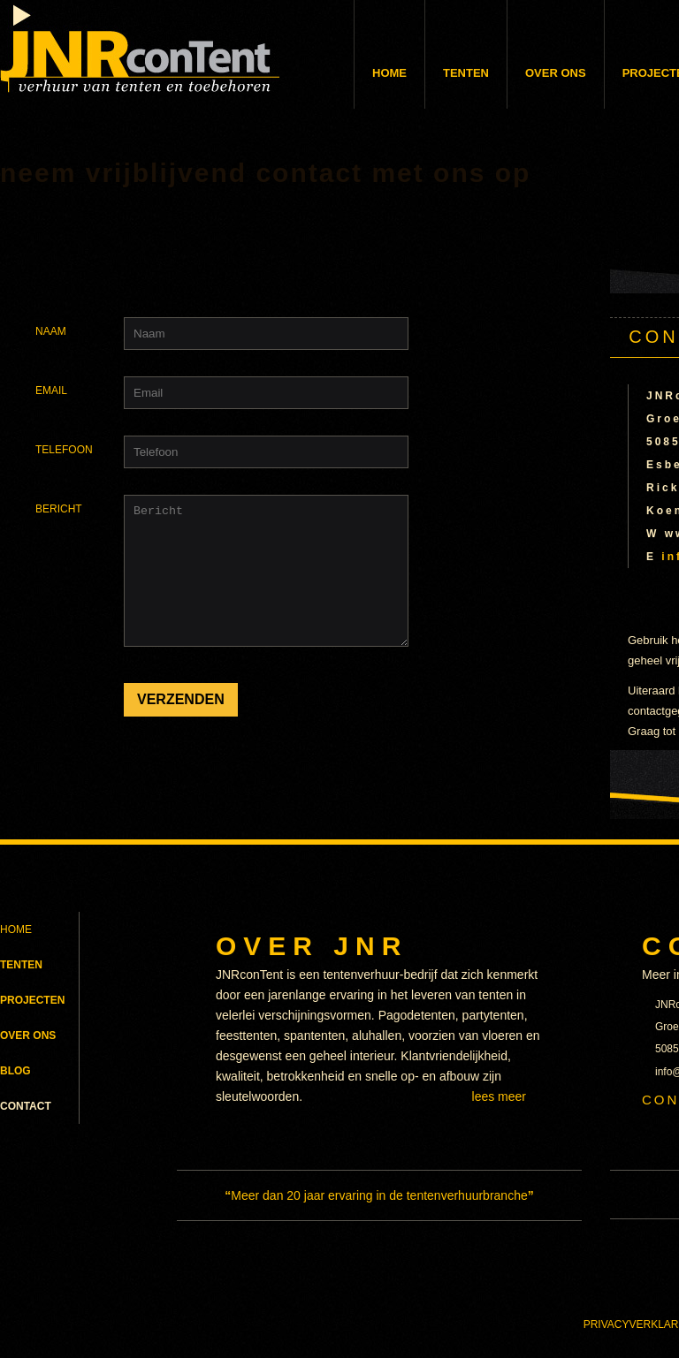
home (14, 124)
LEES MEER (499, 1106)
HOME (16, 939)
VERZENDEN (181, 725)
